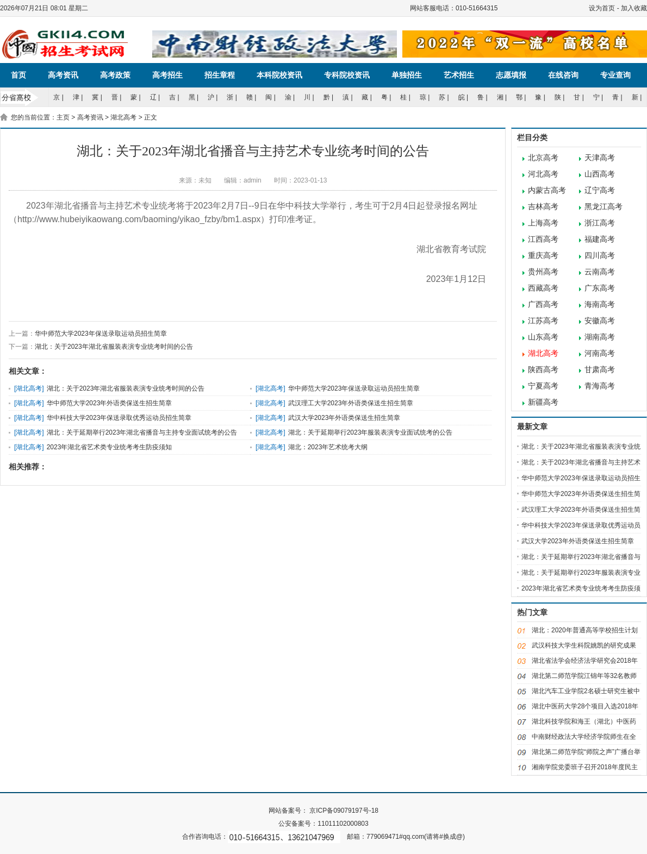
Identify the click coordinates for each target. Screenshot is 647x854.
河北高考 (543, 174)
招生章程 (219, 75)
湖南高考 (599, 337)
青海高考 (599, 386)
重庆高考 (543, 256)
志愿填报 (511, 75)
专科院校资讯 (347, 75)
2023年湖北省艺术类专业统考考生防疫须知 (109, 447)
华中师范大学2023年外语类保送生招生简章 (109, 403)
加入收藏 (634, 8)
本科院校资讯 (279, 75)
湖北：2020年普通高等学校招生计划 (585, 630)
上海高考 (543, 223)
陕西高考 (543, 370)
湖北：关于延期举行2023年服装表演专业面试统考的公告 (370, 432)
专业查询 (615, 75)
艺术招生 (459, 75)
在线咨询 (563, 75)
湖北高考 (123, 117)
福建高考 (599, 239)
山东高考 (543, 337)
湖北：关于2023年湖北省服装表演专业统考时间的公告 (114, 346)
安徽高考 (599, 321)
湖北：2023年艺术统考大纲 (328, 447)
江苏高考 (543, 321)
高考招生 (167, 75)
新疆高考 (543, 402)
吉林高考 (543, 207)
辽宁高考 (599, 190)
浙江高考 (599, 223)
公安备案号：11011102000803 (323, 823)
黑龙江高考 (603, 207)
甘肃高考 (599, 370)
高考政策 (115, 75)
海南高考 (599, 304)
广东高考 (599, 288)
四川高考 (599, 256)
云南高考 (599, 272)
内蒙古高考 (547, 190)
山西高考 (599, 174)
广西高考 (543, 304)
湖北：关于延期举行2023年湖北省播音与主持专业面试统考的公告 (142, 432)
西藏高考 (543, 288)
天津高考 (599, 158)
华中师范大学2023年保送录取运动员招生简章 (101, 333)
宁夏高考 (543, 386)
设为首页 (602, 8)
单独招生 (406, 75)
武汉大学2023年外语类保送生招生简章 (344, 418)
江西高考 (543, 239)
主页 (63, 117)
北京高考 (543, 158)
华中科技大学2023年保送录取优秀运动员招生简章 (119, 418)
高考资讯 (63, 75)
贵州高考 (543, 272)
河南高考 (599, 353)
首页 (18, 75)
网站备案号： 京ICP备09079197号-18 (323, 810)
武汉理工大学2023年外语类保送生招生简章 (351, 403)
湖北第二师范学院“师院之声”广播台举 (586, 752)
